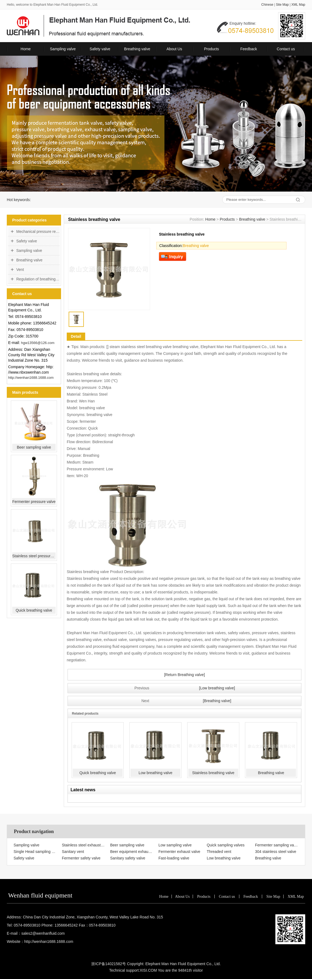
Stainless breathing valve (213, 773)
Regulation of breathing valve (38, 279)
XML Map (298, 5)
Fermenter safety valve (81, 858)
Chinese (267, 5)
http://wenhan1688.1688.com (31, 378)
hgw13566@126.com (37, 343)
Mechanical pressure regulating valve (38, 231)
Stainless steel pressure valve (34, 556)
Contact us (286, 49)
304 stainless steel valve (275, 851)
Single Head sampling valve (35, 851)
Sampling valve (63, 49)
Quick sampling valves (225, 845)
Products (211, 49)
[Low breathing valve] (217, 688)
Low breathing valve (156, 773)
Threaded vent (219, 851)
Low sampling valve (175, 845)
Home (26, 49)
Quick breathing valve (34, 610)
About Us (174, 49)
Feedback (248, 49)
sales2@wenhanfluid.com (43, 933)
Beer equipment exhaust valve (132, 851)
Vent (20, 269)
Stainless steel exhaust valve (83, 845)
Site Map (282, 5)
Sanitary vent (73, 851)
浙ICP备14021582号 (108, 964)
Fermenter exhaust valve (179, 851)
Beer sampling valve (34, 447)
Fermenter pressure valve (34, 501)
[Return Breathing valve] (184, 675)
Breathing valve (137, 49)
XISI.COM (148, 970)
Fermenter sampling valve (276, 845)
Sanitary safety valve (127, 858)
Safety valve (100, 49)
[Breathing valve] (217, 701)
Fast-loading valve (173, 858)
